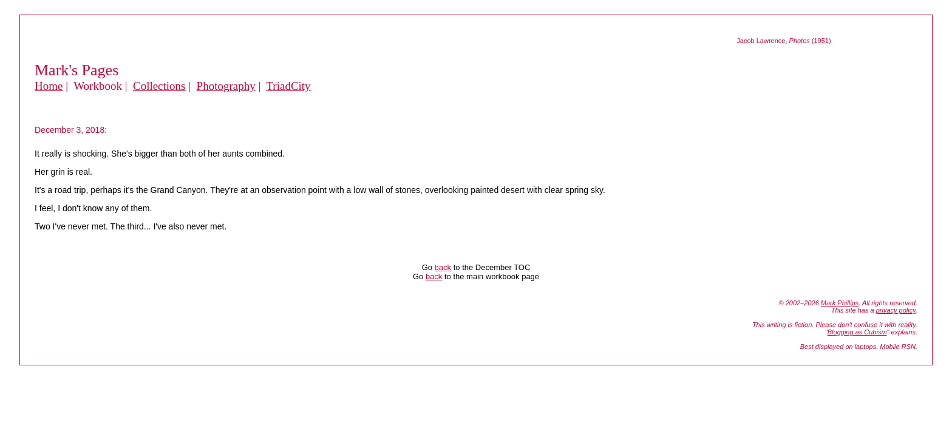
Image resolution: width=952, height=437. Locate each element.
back (443, 267)
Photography (226, 86)
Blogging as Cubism (857, 332)
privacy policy (896, 310)
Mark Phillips (839, 303)
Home (49, 86)
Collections (159, 86)
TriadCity (288, 86)
